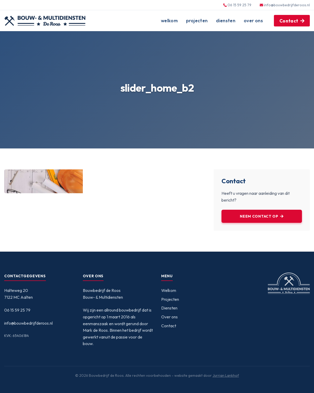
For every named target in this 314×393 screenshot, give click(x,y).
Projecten (197, 21)
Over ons (253, 21)
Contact (288, 21)
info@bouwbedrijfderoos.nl (287, 5)
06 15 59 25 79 (17, 310)
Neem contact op (259, 216)
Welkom (169, 21)
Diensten (225, 21)
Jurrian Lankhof (226, 375)
